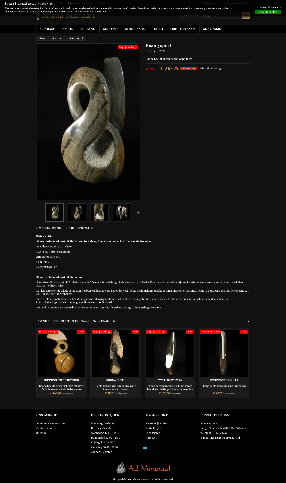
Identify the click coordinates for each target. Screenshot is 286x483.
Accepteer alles (268, 12)
